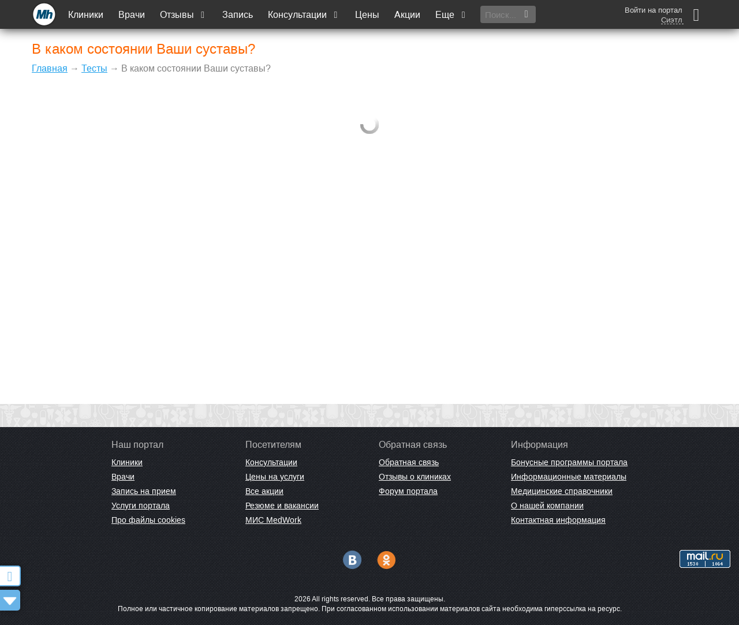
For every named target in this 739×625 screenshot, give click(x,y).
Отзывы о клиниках (415, 476)
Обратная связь (409, 462)
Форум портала (408, 491)
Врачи (131, 15)
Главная (50, 68)
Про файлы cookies (148, 520)
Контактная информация (558, 520)
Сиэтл (671, 20)
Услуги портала (140, 505)
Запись (237, 15)
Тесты (94, 68)
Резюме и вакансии (282, 505)
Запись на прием (143, 491)
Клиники (85, 15)
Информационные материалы (568, 476)
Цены (367, 15)
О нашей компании (547, 505)
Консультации (304, 15)
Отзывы (183, 15)
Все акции (264, 491)
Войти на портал (653, 10)
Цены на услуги (274, 476)
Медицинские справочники (562, 491)
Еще (451, 15)
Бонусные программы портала (569, 462)
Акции (407, 15)
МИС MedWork (273, 520)
